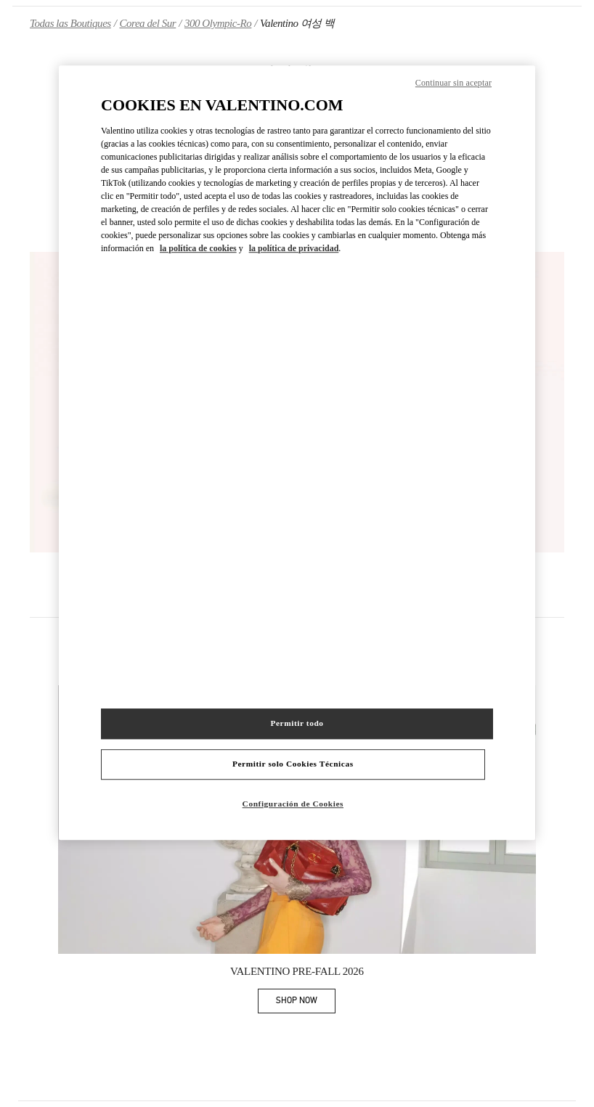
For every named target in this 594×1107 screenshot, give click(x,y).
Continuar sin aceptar (453, 83)
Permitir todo (296, 723)
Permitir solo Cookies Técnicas (293, 764)
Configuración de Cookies (293, 804)
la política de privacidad (294, 248)
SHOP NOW (305, 1002)
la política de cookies (198, 248)
